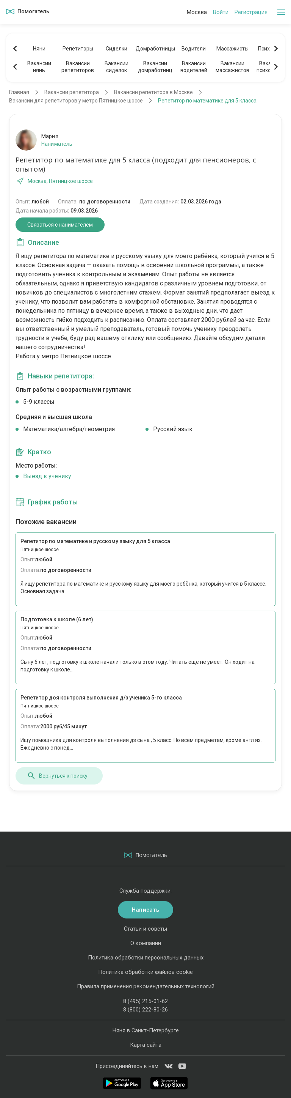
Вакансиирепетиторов (77, 66)
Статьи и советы (145, 928)
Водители (193, 49)
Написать (145, 909)
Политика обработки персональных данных (145, 957)
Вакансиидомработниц (155, 66)
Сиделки (116, 49)
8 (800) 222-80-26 (145, 1009)
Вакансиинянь (39, 66)
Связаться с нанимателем (60, 225)
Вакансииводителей (193, 66)
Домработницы (155, 49)
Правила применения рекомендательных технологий (145, 986)
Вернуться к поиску (57, 775)
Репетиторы (78, 49)
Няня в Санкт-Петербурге (146, 1030)
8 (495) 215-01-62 (145, 1001)
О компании (145, 943)
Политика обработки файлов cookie (145, 972)
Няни (39, 49)
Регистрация (251, 12)
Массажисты (232, 49)
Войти (220, 12)
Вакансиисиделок (116, 66)
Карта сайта (145, 1044)
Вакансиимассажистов (232, 66)
